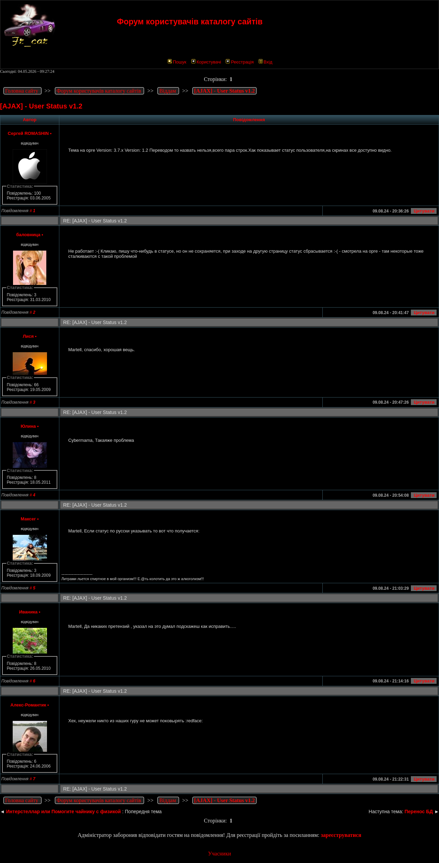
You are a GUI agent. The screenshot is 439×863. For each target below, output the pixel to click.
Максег (28, 518)
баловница (28, 234)
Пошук (177, 62)
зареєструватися (341, 835)
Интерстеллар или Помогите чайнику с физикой (63, 811)
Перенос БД (419, 811)
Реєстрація (239, 62)
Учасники (219, 853)
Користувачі (206, 62)
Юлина (28, 426)
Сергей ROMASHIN (28, 133)
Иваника (28, 611)
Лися (28, 336)
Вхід (266, 62)
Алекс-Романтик (28, 704)
